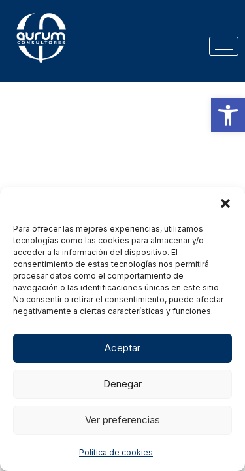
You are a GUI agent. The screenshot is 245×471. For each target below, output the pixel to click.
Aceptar (122, 347)
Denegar (122, 383)
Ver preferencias (122, 419)
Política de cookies (116, 452)
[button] (228, 115)
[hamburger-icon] (223, 46)
